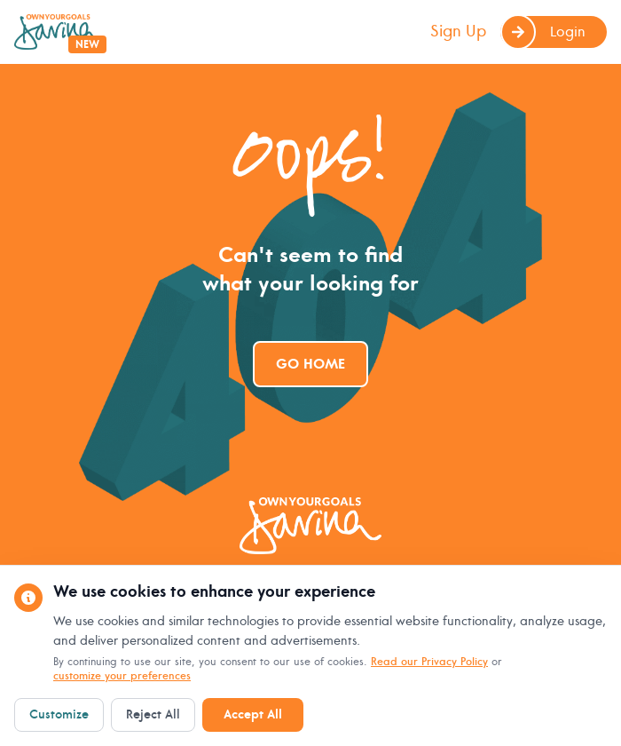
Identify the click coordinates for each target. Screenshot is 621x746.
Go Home (310, 364)
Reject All (153, 714)
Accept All (253, 714)
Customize (59, 714)
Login (543, 32)
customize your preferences (122, 676)
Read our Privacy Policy (429, 662)
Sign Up (458, 31)
